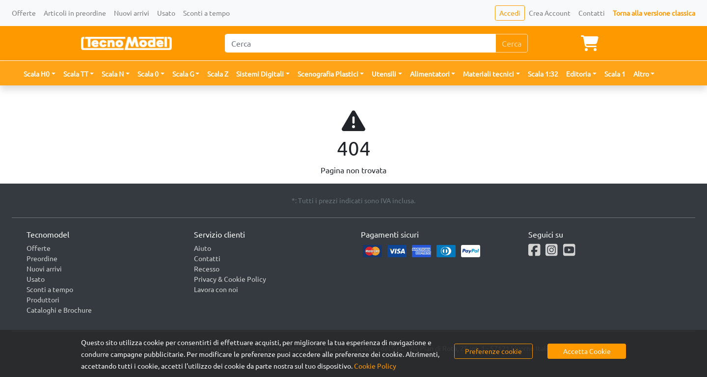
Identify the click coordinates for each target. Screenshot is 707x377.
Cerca (511, 43)
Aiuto (202, 247)
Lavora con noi (216, 289)
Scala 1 (614, 73)
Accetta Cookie (587, 351)
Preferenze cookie (493, 351)
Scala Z (217, 73)
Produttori (43, 299)
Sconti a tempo (206, 12)
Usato (166, 12)
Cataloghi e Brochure (59, 309)
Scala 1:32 (543, 73)
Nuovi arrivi (131, 12)
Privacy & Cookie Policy (230, 278)
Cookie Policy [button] (375, 365)
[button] (39, 74)
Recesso (206, 268)
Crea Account (550, 12)
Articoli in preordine (75, 12)
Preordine (42, 258)
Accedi (509, 12)
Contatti (591, 12)
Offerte (24, 12)
